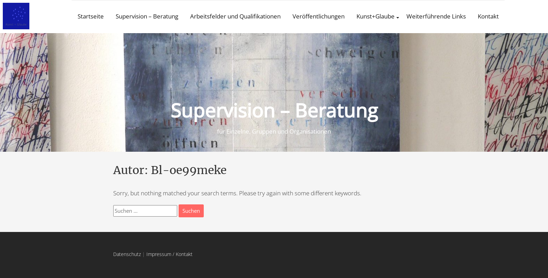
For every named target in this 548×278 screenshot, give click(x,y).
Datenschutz (127, 254)
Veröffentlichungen (319, 16)
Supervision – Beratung (147, 16)
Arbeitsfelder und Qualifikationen (235, 16)
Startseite (91, 16)
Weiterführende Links (436, 16)
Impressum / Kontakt (169, 254)
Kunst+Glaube (375, 16)
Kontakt (488, 16)
